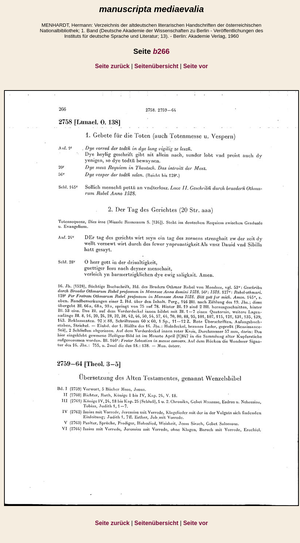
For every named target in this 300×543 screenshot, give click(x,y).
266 (161, 51)
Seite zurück (112, 66)
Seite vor (195, 66)
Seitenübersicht (156, 66)
